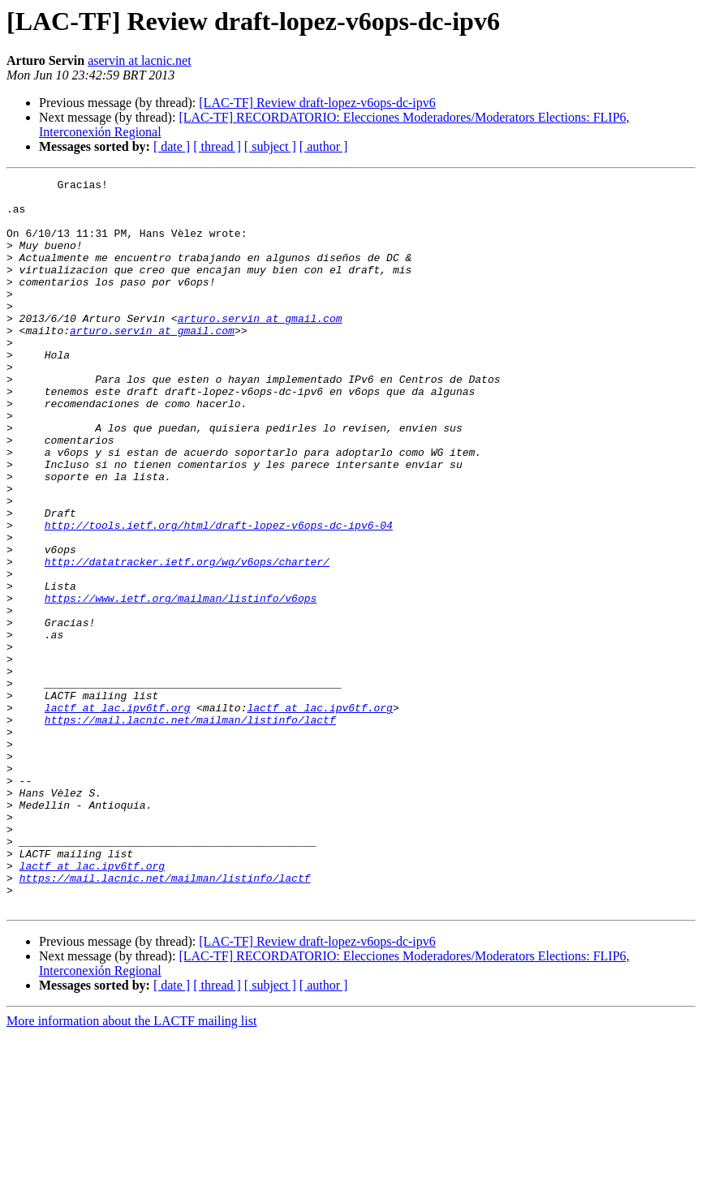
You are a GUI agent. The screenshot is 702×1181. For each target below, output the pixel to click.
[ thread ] (217, 146)
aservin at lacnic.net (140, 60)
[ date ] (171, 146)
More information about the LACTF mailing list (131, 1167)
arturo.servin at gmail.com (260, 347)
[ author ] (323, 146)
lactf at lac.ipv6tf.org (117, 814)
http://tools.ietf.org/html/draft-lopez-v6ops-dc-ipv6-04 (219, 595)
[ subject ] (270, 146)
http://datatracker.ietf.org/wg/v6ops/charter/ (187, 639)
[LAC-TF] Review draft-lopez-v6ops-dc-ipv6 (317, 103)
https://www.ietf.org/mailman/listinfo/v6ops (181, 683)
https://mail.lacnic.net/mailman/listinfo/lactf (190, 829)
